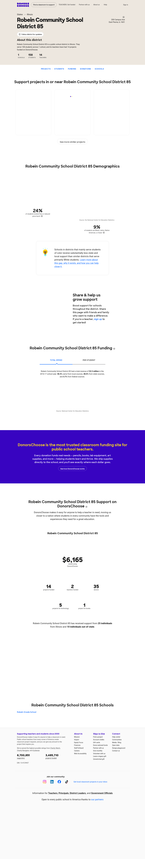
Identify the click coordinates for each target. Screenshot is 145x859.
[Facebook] (59, 782)
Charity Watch (55, 748)
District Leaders (78, 793)
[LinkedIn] (52, 782)
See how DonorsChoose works (72, 468)
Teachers (53, 793)
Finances (77, 745)
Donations (85, 69)
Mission (77, 737)
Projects (46, 69)
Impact (76, 740)
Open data (115, 745)
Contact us (116, 751)
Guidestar (36, 750)
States (20, 14)
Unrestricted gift (98, 759)
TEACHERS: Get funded (67, 5)
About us (96, 5)
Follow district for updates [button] (30, 34)
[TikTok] (66, 782)
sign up (98, 319)
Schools (99, 69)
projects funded (58, 756)
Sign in (125, 5)
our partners (97, 799)
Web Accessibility (80, 753)
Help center (116, 737)
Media (114, 742)
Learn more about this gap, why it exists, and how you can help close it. (76, 263)
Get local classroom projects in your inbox (90, 782)
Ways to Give (99, 734)
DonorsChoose (23, 5)
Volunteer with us (99, 753)
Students (59, 69)
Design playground (118, 748)
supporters (29, 756)
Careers (77, 751)
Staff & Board (78, 748)
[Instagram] (44, 782)
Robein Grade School (26, 712)
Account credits (98, 740)
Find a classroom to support (44, 5)
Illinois (30, 14)
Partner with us (84, 5)
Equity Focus (78, 742)
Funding (72, 69)
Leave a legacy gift (99, 756)
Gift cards (96, 742)
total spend (56, 360)
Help (105, 5)
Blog (119, 742)
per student (89, 360)
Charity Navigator (23, 750)
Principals (64, 793)
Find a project (98, 737)
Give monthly (97, 751)
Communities (117, 740)
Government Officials (102, 793)
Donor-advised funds (100, 745)
